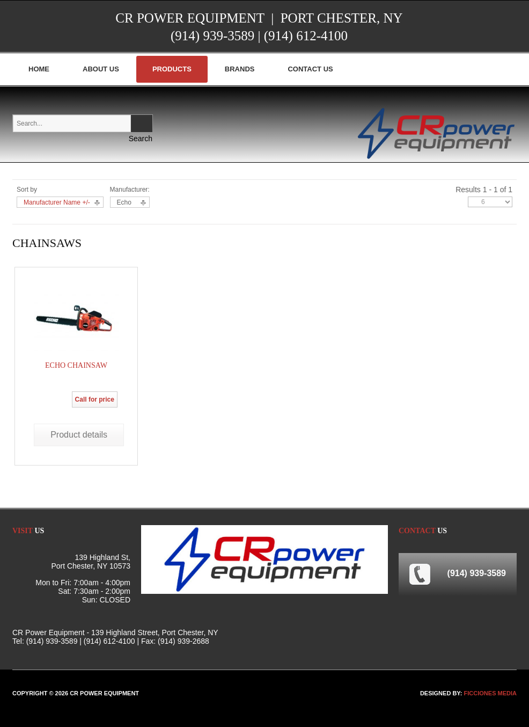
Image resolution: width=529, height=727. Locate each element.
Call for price (94, 399)
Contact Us (310, 69)
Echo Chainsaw (76, 365)
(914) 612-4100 (306, 35)
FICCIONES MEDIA (490, 693)
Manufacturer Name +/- (57, 202)
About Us (101, 69)
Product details (78, 434)
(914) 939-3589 (212, 35)
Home (38, 69)
